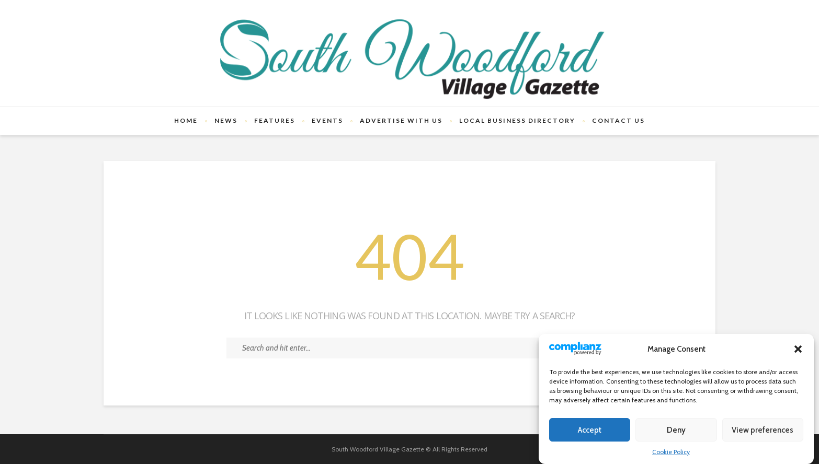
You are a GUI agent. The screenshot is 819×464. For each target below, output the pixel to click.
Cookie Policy (671, 452)
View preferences (762, 430)
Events (327, 120)
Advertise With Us (401, 120)
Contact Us (618, 120)
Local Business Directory (517, 120)
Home (186, 120)
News (225, 120)
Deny (676, 430)
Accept (589, 430)
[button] (798, 349)
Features (274, 120)
